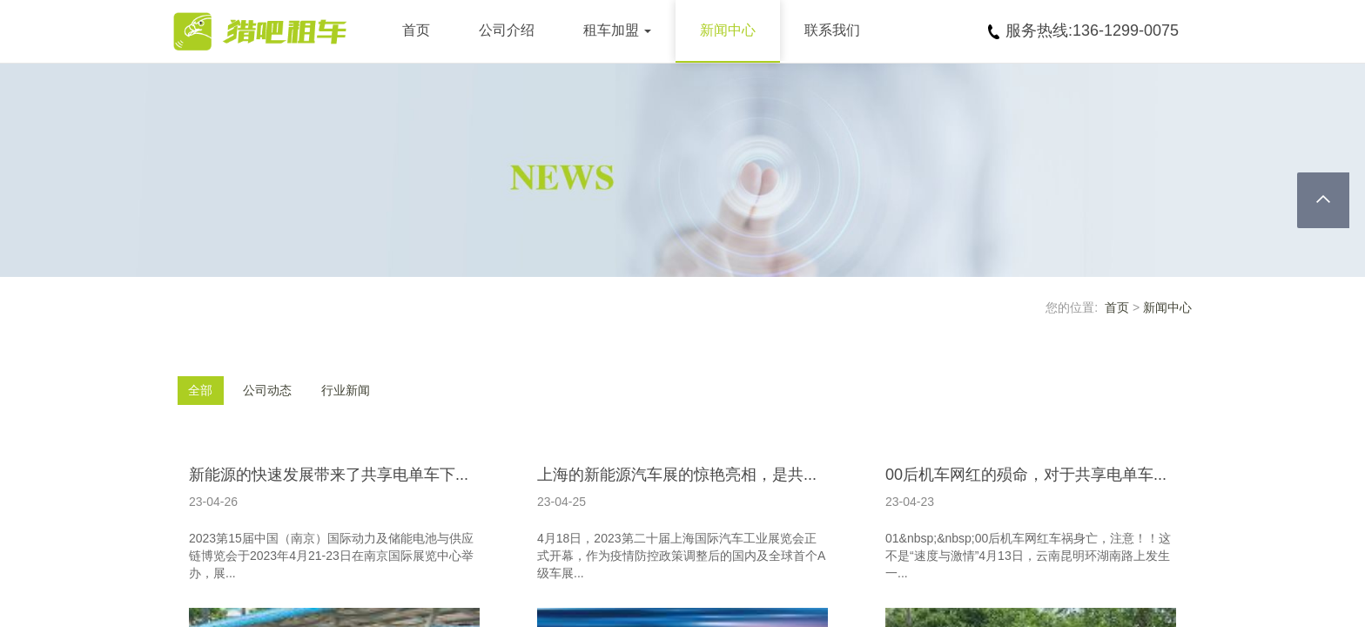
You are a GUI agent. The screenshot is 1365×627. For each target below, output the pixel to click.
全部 (200, 390)
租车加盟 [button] (617, 30)
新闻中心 (728, 30)
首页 (416, 30)
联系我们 (832, 30)
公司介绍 (507, 30)
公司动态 (267, 390)
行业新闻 (345, 390)
